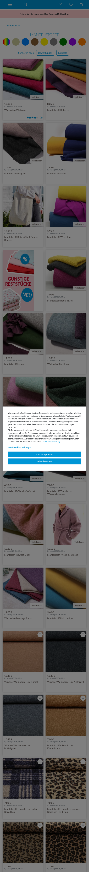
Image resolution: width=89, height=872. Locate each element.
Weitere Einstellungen (19, 447)
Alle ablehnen (44, 461)
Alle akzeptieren (44, 454)
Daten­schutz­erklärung (51, 441)
